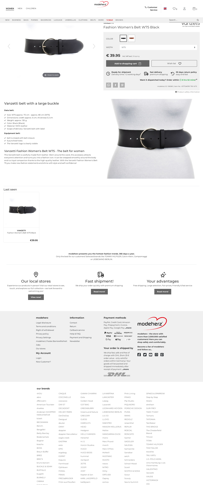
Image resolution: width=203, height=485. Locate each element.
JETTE (83, 474)
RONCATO (129, 444)
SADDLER (129, 452)
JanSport (85, 470)
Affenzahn (41, 411)
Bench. (40, 436)
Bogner (40, 451)
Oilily (104, 481)
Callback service (77, 340)
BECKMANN (42, 432)
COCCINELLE (65, 407)
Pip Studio (129, 411)
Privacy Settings (43, 348)
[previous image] (9, 56)
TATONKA (150, 429)
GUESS (84, 429)
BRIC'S (40, 469)
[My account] (185, 8)
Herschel (85, 448)
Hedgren (85, 440)
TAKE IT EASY (152, 422)
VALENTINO (151, 479)
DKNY (61, 437)
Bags (26, 20)
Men (20, 8)
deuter (62, 433)
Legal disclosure (43, 333)
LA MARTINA (108, 404)
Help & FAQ (75, 344)
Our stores (40, 359)
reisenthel (129, 433)
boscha (40, 454)
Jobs (38, 355)
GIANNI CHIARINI (89, 404)
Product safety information (187, 102)
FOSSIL (62, 481)
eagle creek (64, 448)
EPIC (61, 459)
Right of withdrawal (45, 340)
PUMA (127, 422)
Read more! (99, 302)
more (128, 338)
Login (38, 368)
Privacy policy (42, 344)
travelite (150, 462)
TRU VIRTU (151, 465)
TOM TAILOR (152, 458)
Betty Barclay (43, 443)
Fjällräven (63, 477)
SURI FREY (151, 418)
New (7, 20)
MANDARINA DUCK (111, 444)
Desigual (63, 429)
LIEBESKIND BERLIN (112, 422)
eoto (61, 455)
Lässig (105, 411)
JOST (83, 481)
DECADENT (64, 418)
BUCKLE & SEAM (44, 476)
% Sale (110, 20)
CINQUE (62, 404)
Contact (73, 333)
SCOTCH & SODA (132, 481)
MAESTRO (107, 433)
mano (105, 448)
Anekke (40, 418)
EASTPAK (63, 452)
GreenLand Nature (89, 422)
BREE (39, 465)
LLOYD (105, 429)
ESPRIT (62, 466)
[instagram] (158, 365)
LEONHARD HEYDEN (112, 418)
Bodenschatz (43, 447)
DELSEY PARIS (65, 422)
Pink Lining (129, 404)
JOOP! (83, 477)
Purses (34, 20)
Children (31, 8)
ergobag (63, 463)
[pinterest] (163, 365)
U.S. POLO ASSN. (154, 469)
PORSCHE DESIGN (133, 418)
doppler (62, 440)
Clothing (83, 20)
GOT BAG (85, 415)
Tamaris (150, 426)
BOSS (39, 458)
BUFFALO (41, 480)
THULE (149, 447)
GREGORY (85, 426)
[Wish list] (175, 9)
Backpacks (46, 20)
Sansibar (128, 463)
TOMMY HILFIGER (154, 454)
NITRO (105, 477)
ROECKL (128, 440)
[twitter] (146, 365)
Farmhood (63, 474)
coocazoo (63, 411)
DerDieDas (64, 426)
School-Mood (130, 474)
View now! (36, 307)
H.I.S (83, 452)
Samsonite (129, 459)
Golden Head (87, 411)
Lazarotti (106, 415)
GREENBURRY (87, 418)
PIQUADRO (129, 415)
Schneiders (129, 470)
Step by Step (152, 407)
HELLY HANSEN (88, 444)
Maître (105, 440)
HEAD (83, 437)
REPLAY (128, 437)
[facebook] (140, 365)
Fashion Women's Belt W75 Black (21, 241)
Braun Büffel (42, 462)
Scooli (127, 477)
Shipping (136, 66)
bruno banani (43, 473)
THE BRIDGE (152, 437)
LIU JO (105, 426)
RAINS (127, 426)
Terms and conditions (46, 336)
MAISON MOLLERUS (111, 437)
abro (39, 407)
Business (16, 20)
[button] (174, 73)
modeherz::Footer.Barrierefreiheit (51, 351)
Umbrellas (70, 20)
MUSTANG (107, 466)
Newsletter (75, 351)
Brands (119, 20)
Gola (83, 407)
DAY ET (62, 415)
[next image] (94, 56)
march (105, 455)
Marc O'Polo (107, 459)
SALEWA (128, 455)
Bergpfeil (41, 440)
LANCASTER (108, 407)
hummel (85, 466)
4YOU (39, 404)
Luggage (58, 20)
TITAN (149, 451)
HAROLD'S (86, 433)
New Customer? (43, 372)
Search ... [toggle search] (184, 20)
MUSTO (105, 470)
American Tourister (45, 415)
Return (73, 336)
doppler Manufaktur (68, 444)
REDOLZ (128, 429)
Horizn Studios (87, 455)
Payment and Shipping (80, 348)
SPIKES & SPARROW (155, 404)
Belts (93, 20)
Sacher (127, 448)
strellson (150, 415)
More (101, 20)
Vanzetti (108, 32)
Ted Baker (150, 433)
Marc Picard (107, 452)
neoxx (105, 474)
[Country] (165, 9)
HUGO (84, 459)
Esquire (62, 470)
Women (10, 8)
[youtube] (152, 365)
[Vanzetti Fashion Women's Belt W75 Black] (21, 220)
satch (126, 466)
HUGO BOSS (86, 463)
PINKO (127, 407)
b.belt (39, 429)
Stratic (149, 411)
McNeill (106, 463)
